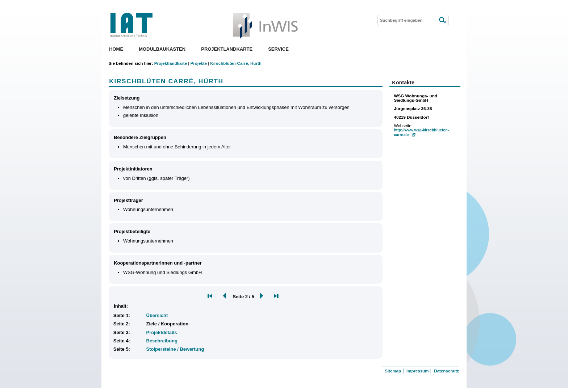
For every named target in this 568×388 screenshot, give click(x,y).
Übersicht (157, 315)
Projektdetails (161, 332)
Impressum (417, 371)
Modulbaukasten (162, 49)
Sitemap (393, 371)
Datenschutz (446, 371)
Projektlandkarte (226, 49)
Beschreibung (162, 340)
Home (116, 49)
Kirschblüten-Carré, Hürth (235, 63)
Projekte (198, 63)
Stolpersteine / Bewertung (175, 349)
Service (278, 49)
